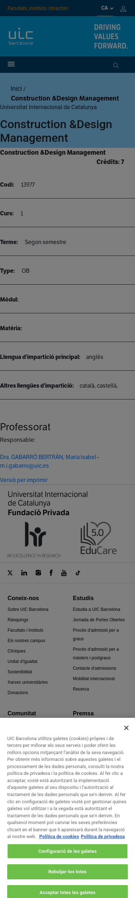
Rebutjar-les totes (67, 878)
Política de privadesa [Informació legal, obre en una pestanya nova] (103, 843)
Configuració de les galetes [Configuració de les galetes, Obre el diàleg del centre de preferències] (67, 858)
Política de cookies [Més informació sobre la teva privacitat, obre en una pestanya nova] (59, 843)
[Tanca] (126, 735)
